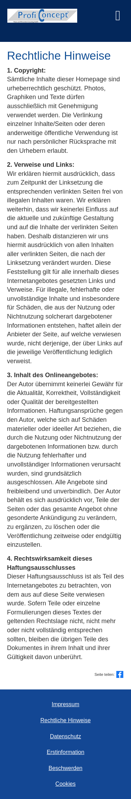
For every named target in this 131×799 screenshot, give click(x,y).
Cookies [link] (66, 784)
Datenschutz (65, 736)
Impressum (65, 704)
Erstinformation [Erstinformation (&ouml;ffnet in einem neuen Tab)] (66, 752)
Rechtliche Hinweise (65, 720)
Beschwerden (65, 768)
